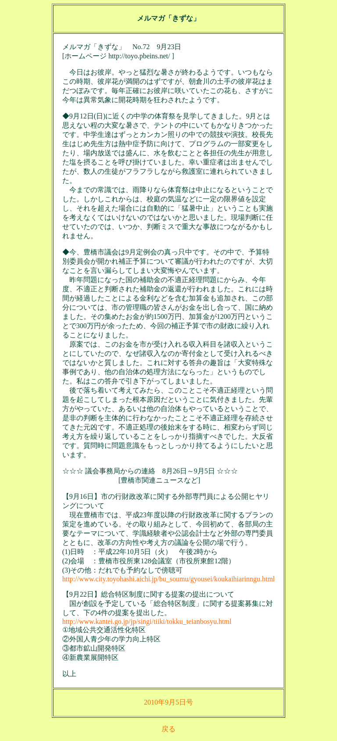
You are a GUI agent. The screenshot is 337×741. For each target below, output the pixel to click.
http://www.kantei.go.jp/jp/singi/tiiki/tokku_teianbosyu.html (147, 621)
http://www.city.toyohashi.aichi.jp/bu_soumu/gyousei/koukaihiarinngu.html (168, 579)
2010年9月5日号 (168, 702)
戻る (168, 729)
